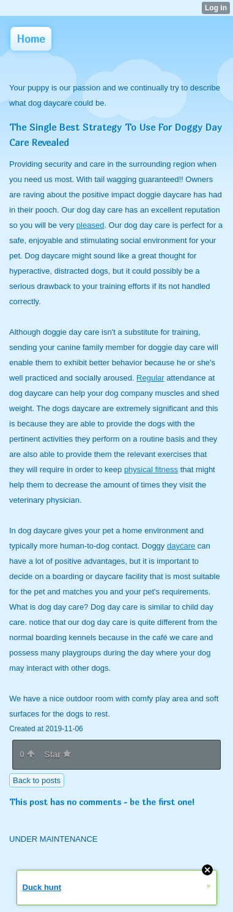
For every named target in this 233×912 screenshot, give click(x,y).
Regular (150, 377)
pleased (90, 225)
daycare (181, 545)
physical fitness (151, 469)
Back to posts (37, 780)
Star (57, 754)
